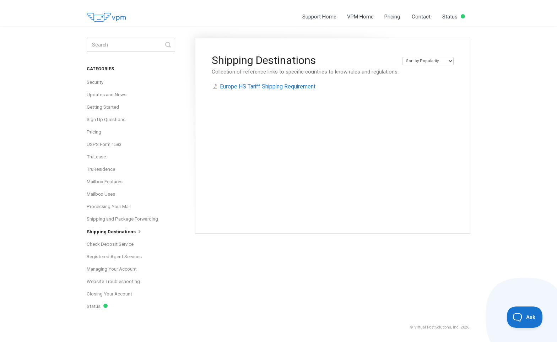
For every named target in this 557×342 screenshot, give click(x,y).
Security (95, 82)
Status (453, 16)
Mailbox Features (105, 181)
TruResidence (101, 169)
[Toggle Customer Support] (525, 317)
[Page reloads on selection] (428, 61)
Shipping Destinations (114, 231)
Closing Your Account (109, 294)
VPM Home (360, 16)
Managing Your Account (112, 269)
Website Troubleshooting (113, 281)
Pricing (392, 16)
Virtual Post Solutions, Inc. (437, 327)
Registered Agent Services (114, 256)
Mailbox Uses (101, 194)
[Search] (131, 45)
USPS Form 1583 (104, 144)
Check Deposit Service (110, 244)
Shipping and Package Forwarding (122, 219)
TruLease (96, 156)
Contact (421, 16)
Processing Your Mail (109, 206)
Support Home (319, 16)
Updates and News (106, 94)
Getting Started (103, 107)
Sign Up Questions (106, 119)
